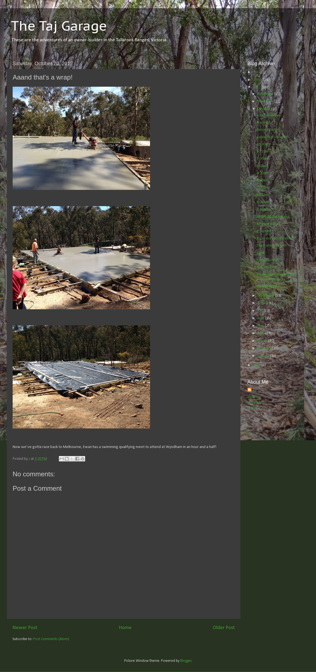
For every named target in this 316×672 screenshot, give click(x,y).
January (263, 356)
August (263, 303)
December (265, 94)
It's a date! (265, 231)
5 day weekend (268, 115)
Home (125, 627)
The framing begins (271, 245)
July (260, 311)
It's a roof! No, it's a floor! (276, 238)
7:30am (262, 188)
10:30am (263, 144)
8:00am (262, 209)
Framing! (263, 122)
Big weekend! (267, 286)
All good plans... (269, 224)
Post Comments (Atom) (51, 639)
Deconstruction (268, 130)
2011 (257, 365)
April (261, 333)
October (264, 109)
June (261, 318)
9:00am (262, 166)
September (266, 295)
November (266, 101)
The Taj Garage (59, 25)
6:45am (262, 195)
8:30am (262, 173)
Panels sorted (267, 260)
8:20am (262, 180)
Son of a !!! (265, 267)
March (262, 341)
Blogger (186, 661)
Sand (260, 253)
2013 (257, 80)
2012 (257, 87)
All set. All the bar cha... (274, 216)
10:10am (263, 151)
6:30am (262, 202)
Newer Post (24, 627)
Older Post (224, 627)
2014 (257, 72)
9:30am (262, 158)
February (264, 348)
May (261, 325)
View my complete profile (254, 402)
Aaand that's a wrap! (273, 137)
